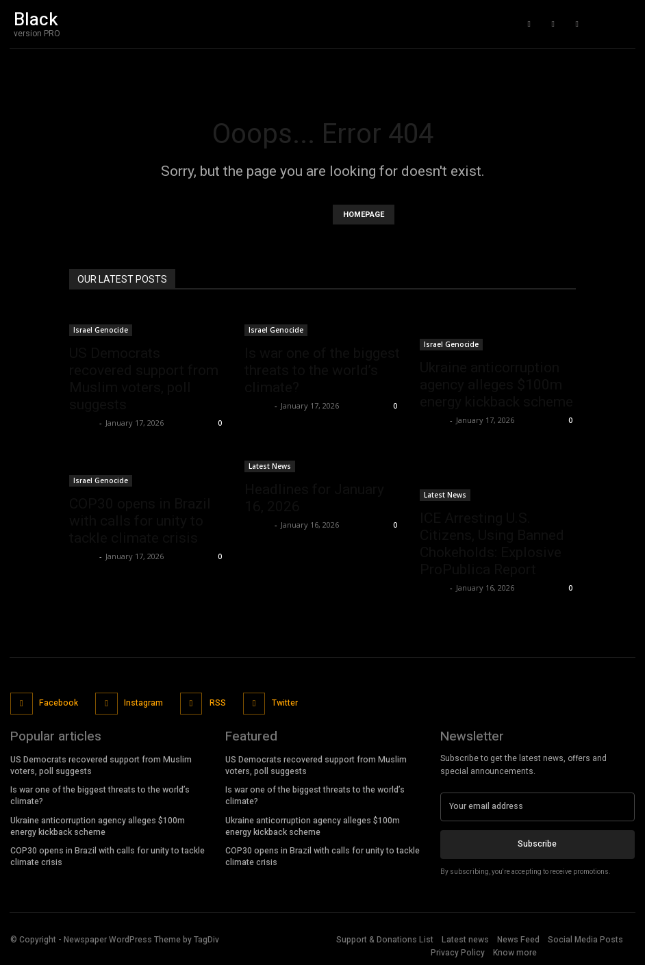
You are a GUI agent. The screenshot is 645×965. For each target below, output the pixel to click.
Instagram (142, 702)
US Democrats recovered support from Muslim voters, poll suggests (143, 379)
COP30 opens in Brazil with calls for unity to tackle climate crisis (140, 521)
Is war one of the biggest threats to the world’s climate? (322, 370)
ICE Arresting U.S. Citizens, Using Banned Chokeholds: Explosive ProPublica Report (492, 544)
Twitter (282, 702)
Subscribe (537, 842)
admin (82, 422)
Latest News (270, 466)
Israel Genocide (100, 330)
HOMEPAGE (363, 214)
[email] (537, 805)
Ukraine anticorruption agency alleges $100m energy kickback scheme (496, 384)
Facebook (57, 702)
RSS (215, 702)
